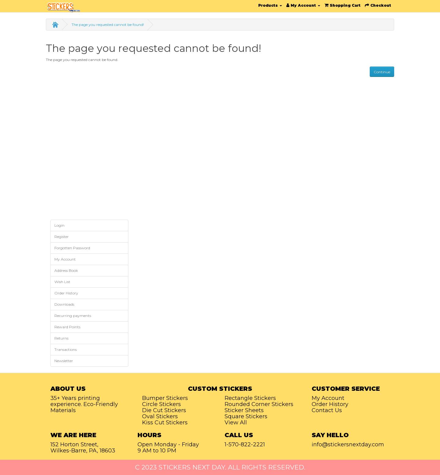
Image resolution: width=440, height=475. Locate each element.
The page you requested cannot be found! (108, 24)
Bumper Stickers (165, 398)
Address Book (66, 270)
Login (59, 225)
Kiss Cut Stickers (165, 422)
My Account (65, 259)
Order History (66, 293)
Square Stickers (246, 416)
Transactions (65, 349)
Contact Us (327, 410)
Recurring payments (72, 315)
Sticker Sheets (244, 410)
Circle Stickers (161, 404)
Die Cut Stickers (164, 410)
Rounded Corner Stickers (259, 404)
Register (61, 236)
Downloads (64, 304)
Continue (382, 72)
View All (236, 422)
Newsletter (63, 360)
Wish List (62, 281)
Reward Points (67, 327)
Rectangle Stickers (250, 398)
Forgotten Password (72, 248)
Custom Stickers (220, 388)
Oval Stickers (160, 416)
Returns (61, 338)
